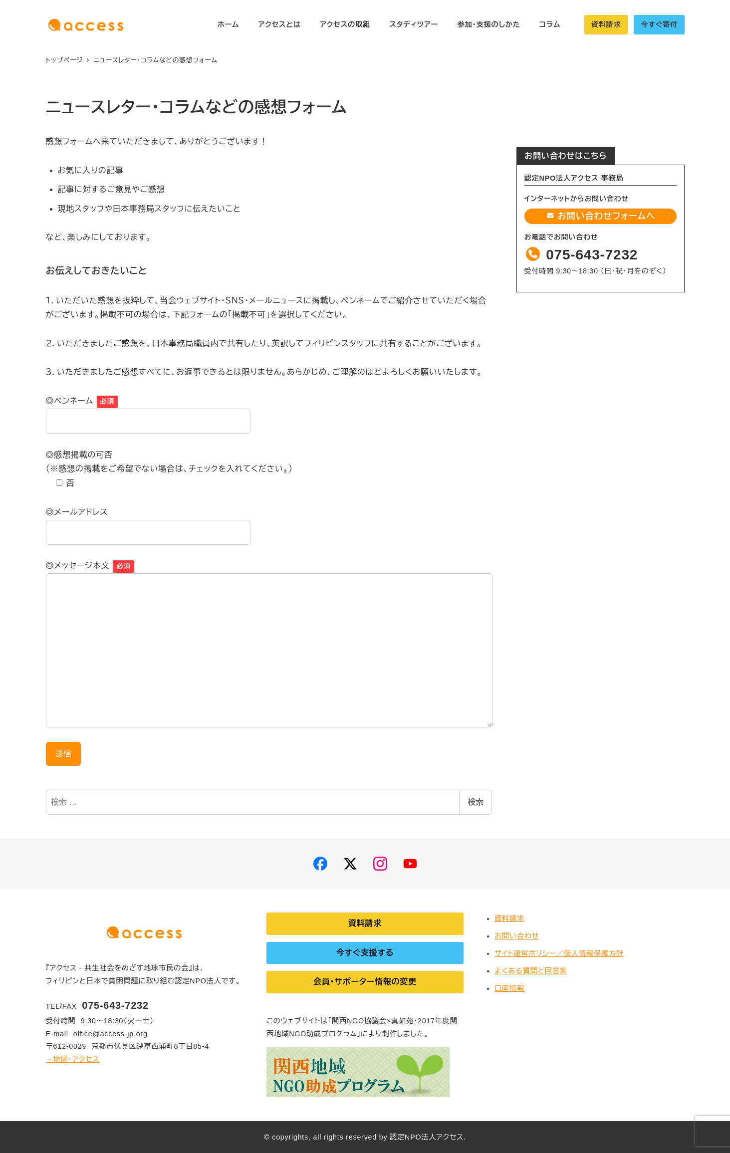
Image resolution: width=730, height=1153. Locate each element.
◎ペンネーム (69, 401)
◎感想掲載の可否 (79, 455)
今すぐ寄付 (659, 24)
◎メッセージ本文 (78, 565)
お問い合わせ (516, 936)
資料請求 (606, 24)
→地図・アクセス (73, 1059)
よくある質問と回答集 (530, 971)
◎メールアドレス (77, 512)
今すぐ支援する (365, 952)
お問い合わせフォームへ (600, 216)
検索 (476, 802)
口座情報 (509, 988)
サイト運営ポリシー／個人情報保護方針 (559, 953)
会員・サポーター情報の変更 (365, 981)
